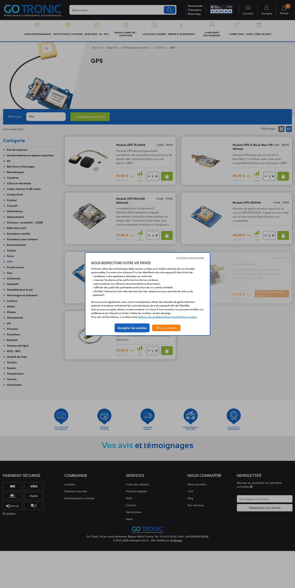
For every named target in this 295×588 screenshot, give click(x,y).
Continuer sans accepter (190, 257)
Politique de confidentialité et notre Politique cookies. (167, 317)
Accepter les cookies (132, 328)
